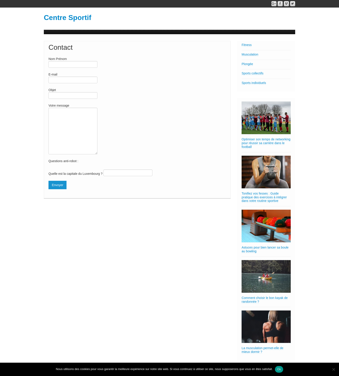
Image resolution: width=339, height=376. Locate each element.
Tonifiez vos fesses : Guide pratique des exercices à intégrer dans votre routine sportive (264, 197)
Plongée (247, 64)
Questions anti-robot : (63, 161)
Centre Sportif (67, 18)
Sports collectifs (252, 73)
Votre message (72, 119)
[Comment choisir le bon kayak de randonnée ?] (266, 276)
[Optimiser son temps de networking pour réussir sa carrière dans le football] (266, 117)
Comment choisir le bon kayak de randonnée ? (265, 299)
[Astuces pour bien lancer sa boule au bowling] (266, 226)
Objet (72, 93)
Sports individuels (254, 83)
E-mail (72, 78)
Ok (279, 369)
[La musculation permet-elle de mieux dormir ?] (266, 326)
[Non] (333, 369)
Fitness (247, 45)
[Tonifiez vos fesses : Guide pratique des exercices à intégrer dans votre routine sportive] (266, 172)
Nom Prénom (72, 62)
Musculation (250, 54)
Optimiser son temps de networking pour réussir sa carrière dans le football (266, 143)
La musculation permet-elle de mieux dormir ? (262, 350)
